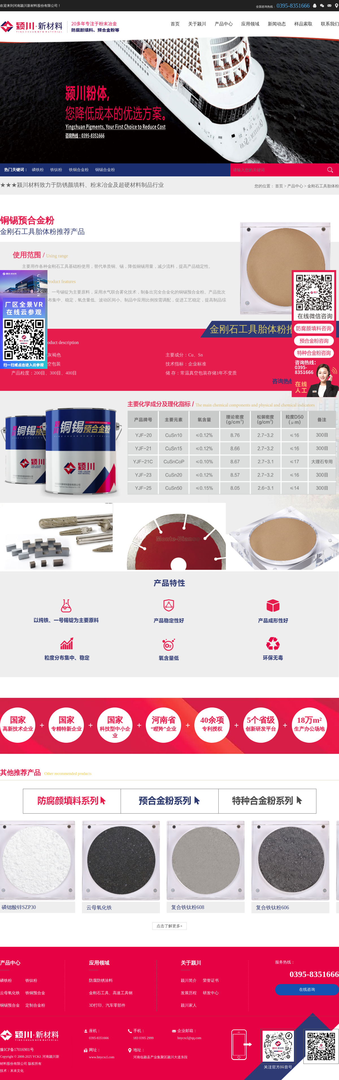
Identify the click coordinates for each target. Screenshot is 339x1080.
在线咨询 (307, 989)
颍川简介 (189, 980)
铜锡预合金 (10, 1005)
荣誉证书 (211, 980)
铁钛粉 (56, 170)
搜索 (330, 169)
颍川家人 (189, 1005)
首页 (279, 186)
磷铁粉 (38, 170)
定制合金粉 (35, 1005)
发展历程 (189, 993)
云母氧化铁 (10, 993)
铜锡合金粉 (105, 170)
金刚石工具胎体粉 (323, 186)
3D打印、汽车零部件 (107, 1005)
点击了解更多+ (169, 926)
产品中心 (295, 186)
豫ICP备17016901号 (17, 1050)
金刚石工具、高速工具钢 (110, 993)
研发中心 (211, 993)
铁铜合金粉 (79, 170)
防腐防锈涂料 (101, 980)
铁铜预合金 (35, 993)
